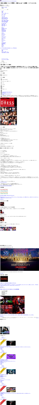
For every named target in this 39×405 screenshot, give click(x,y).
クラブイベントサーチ (5, 58)
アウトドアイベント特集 (5, 59)
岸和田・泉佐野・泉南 (5, 21)
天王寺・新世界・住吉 (5, 18)
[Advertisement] (14, 56)
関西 (2, 11)
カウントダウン (4, 36)
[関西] (2, 50)
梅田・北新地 (3, 14)
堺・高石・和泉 (4, 23)
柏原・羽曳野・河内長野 (5, 20)
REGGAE (3, 29)
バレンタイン (3, 37)
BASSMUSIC (3, 43)
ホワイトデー (3, 38)
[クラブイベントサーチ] (5, 49)
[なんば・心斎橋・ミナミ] (5, 51)
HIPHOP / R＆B (4, 30)
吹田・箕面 (3, 24)
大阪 (2, 12)
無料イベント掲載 (4, 7)
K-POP (3, 45)
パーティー (3, 39)
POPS (2, 41)
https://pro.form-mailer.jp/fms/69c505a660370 (6, 185)
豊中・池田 (3, 25)
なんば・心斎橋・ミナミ (5, 13)
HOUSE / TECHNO (4, 28)
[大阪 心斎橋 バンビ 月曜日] (5, 52)
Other (2, 46)
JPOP (2, 44)
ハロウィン (3, 33)
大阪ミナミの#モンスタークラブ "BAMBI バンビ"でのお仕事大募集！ (9, 289)
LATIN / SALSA (4, 42)
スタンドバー (3, 40)
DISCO (3, 32)
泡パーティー (3, 34)
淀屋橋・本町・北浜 (4, 17)
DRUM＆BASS (4, 31)
